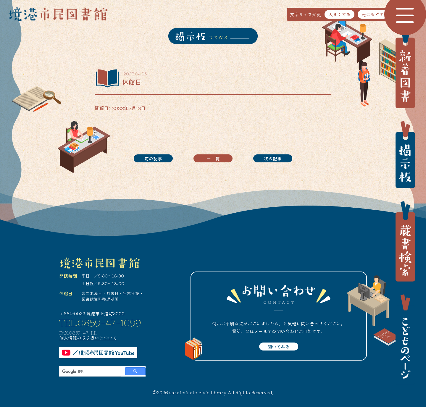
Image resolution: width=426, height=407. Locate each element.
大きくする (339, 14)
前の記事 (153, 158)
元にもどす (373, 14)
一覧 (215, 158)
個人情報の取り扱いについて (88, 338)
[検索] (89, 371)
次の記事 (273, 158)
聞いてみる (278, 346)
